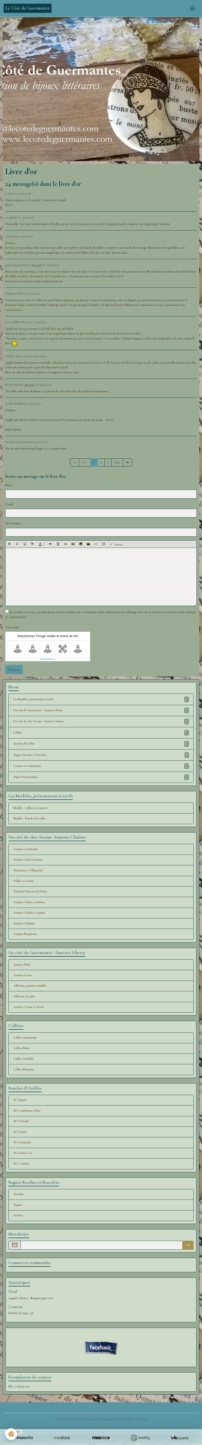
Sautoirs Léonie (22, 975)
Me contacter (19, 1386)
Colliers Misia (21, 1048)
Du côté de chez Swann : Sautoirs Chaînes (101, 721)
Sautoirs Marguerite (25, 934)
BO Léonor (20, 1132)
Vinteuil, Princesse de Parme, (30, 891)
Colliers (101, 732)
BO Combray (21, 1164)
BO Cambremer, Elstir (27, 1111)
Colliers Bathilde (23, 1059)
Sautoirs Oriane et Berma (28, 1007)
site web (36, 265)
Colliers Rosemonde (25, 1038)
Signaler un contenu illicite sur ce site (125, 1419)
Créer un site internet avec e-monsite (76, 1419)
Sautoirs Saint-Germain (27, 860)
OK (188, 1245)
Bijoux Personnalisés (101, 777)
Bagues (17, 1205)
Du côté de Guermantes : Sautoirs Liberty (101, 710)
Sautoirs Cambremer (25, 849)
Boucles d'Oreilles (101, 743)
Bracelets (18, 1194)
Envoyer (14, 669)
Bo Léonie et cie (22, 1153)
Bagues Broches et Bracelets (101, 755)
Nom (8, 485)
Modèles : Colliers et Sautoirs (30, 808)
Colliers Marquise (23, 1069)
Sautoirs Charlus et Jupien (29, 913)
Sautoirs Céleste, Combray (29, 902)
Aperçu (116, 544)
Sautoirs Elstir (22, 965)
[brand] (28, 8)
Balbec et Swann (23, 881)
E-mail (9, 504)
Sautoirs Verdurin (24, 923)
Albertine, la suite (24, 996)
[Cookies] (11, 1434)
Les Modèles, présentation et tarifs (101, 699)
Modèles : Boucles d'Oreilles (29, 818)
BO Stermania (22, 1142)
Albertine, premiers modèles (29, 986)
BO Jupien (19, 1100)
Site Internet (13, 523)
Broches (18, 1215)
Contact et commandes (101, 766)
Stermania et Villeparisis (28, 870)
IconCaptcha (46, 659)
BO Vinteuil (20, 1121)
